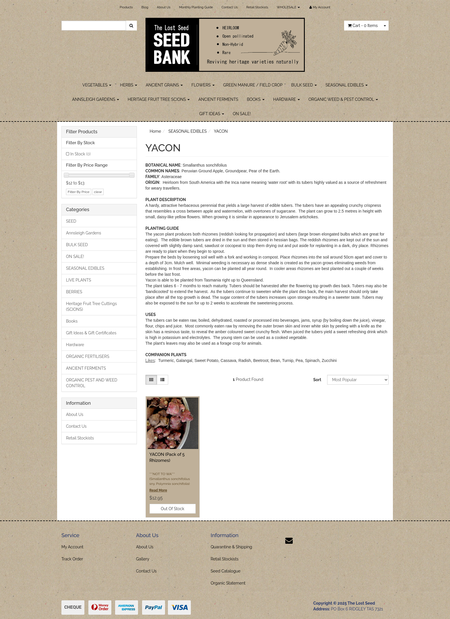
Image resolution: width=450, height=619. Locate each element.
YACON (221, 131)
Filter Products (81, 131)
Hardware (75, 344)
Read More (158, 490)
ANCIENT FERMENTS (218, 99)
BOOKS (255, 99)
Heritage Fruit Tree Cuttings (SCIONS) (91, 306)
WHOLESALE (288, 7)
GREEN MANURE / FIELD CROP (253, 85)
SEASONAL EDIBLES (346, 85)
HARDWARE (286, 99)
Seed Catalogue (225, 571)
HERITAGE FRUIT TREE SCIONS (159, 99)
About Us (163, 7)
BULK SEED (304, 85)
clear (98, 192)
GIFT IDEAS (211, 113)
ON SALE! (242, 113)
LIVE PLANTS (78, 280)
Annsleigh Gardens (83, 233)
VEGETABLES (96, 85)
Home (155, 131)
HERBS (128, 85)
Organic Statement (228, 583)
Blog (144, 7)
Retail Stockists (257, 7)
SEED (71, 221)
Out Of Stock (172, 508)
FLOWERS (203, 85)
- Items (363, 25)
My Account (72, 547)
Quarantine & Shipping (231, 547)
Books (71, 321)
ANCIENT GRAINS (164, 85)
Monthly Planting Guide (196, 7)
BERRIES (74, 292)
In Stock (80, 154)
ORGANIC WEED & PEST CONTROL (343, 99)
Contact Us (230, 7)
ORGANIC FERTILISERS (87, 356)
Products (126, 7)
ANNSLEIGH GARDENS (95, 99)
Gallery (142, 559)
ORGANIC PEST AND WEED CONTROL (91, 383)
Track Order (72, 559)
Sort (317, 379)
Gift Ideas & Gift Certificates (91, 333)
